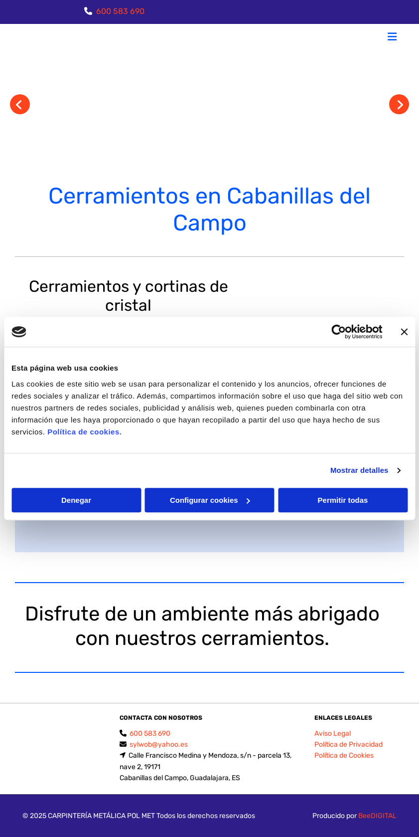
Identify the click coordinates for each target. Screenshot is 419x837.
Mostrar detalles (359, 470)
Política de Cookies (344, 755)
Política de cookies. (84, 431)
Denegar (76, 500)
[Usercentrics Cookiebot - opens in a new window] (338, 331)
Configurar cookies (210, 500)
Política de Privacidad (348, 744)
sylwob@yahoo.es (159, 744)
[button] (274, 37)
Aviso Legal (332, 733)
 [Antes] (20, 104)
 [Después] (399, 104)
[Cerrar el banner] (404, 331)
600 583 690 (120, 11)
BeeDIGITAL (377, 816)
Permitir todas (343, 500)
